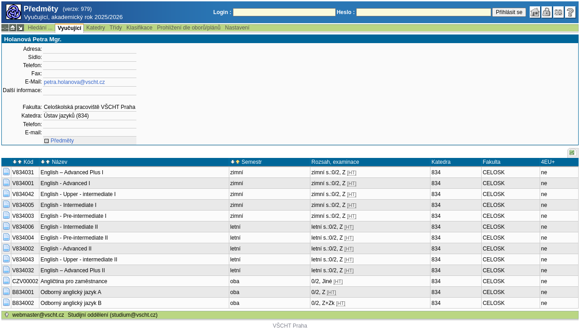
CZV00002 (25, 281)
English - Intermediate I (68, 205)
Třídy (116, 28)
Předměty (62, 140)
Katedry (95, 28)
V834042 (23, 194)
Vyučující (69, 28)
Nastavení (237, 28)
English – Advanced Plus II (72, 270)
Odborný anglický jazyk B (71, 303)
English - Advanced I (65, 183)
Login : (222, 12)
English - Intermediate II (69, 227)
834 (435, 172)
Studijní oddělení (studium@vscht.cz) (113, 315)
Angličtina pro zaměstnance (73, 281)
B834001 (23, 292)
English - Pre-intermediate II (74, 238)
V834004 (23, 238)
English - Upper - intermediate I (78, 194)
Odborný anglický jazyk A (70, 292)
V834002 (23, 249)
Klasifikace (139, 28)
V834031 (23, 172)
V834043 (23, 259)
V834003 (23, 216)
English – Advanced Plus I (71, 172)
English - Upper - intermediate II (78, 259)
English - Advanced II (66, 249)
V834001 (23, 183)
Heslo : (346, 12)
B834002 (23, 303)
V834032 (23, 270)
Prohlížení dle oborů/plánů (188, 28)
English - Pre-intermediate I (73, 216)
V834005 (23, 205)
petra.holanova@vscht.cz (74, 82)
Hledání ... (40, 28)
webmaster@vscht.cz (38, 315)
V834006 (23, 227)
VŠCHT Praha (290, 326)
